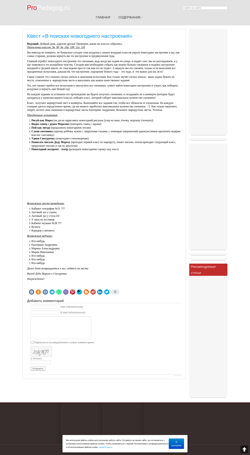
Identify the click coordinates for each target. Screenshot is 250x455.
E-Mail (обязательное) (73, 312)
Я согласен (176, 444)
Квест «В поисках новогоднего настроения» (79, 36)
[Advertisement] (104, 177)
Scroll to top (244, 449)
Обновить (37, 358)
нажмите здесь (105, 447)
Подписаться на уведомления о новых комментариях (64, 342)
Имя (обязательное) (72, 306)
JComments (177, 375)
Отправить (38, 368)
